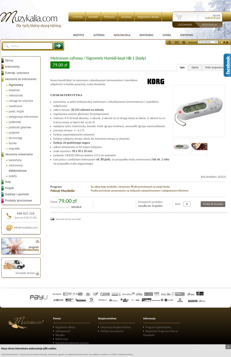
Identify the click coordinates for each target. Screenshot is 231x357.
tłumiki (13, 143)
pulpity (13, 176)
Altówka (98, 35)
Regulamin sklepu (148, 16)
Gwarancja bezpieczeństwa (115, 327)
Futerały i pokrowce (17, 73)
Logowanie (185, 24)
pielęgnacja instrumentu (23, 116)
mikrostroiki (16, 95)
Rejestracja (209, 24)
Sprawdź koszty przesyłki (68, 219)
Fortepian (186, 35)
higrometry (16, 85)
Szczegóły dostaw (27, 273)
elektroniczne (18, 170)
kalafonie (14, 90)
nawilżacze (15, 106)
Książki (9, 188)
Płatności (109, 16)
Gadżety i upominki (17, 194)
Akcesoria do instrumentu (20, 79)
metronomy (16, 165)
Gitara (167, 35)
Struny (9, 60)
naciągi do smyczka (21, 100)
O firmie (78, 16)
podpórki (14, 132)
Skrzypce (78, 35)
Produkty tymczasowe (18, 200)
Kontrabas (146, 35)
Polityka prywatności (112, 331)
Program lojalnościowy (158, 327)
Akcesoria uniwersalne (19, 154)
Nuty (8, 181)
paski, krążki (16, 111)
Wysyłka (60, 335)
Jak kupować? (63, 331)
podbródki (15, 122)
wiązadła (14, 148)
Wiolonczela (122, 35)
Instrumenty (12, 66)
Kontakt (93, 16)
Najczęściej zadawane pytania (72, 343)
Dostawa (126, 16)
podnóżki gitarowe (20, 127)
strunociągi (15, 138)
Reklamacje (61, 339)
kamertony (15, 160)
